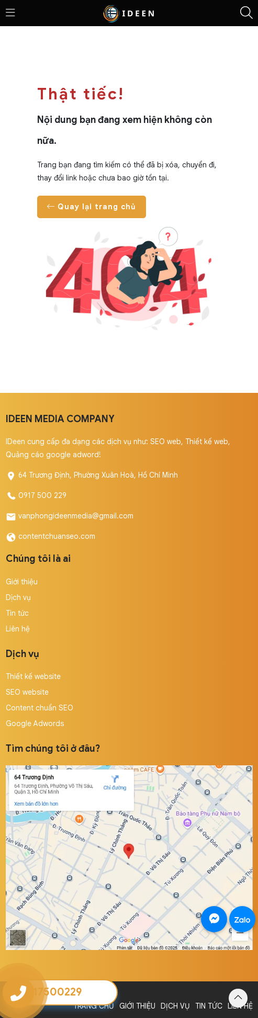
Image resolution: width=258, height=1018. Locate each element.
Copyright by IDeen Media (50, 993)
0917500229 (50, 992)
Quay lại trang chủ (91, 206)
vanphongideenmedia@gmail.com (75, 516)
